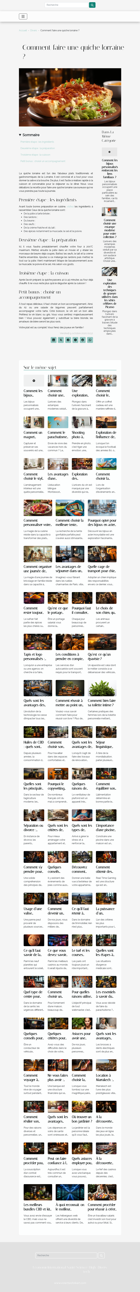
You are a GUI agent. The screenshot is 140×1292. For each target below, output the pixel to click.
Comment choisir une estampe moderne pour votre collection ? (109, 228)
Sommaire (31, 135)
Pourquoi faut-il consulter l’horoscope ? (82, 612)
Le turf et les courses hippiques (81, 955)
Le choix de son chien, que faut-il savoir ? (106, 612)
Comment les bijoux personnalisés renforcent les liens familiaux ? (110, 169)
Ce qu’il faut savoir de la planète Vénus (34, 955)
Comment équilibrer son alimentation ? (106, 788)
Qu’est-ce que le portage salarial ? (58, 612)
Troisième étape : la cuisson (35, 154)
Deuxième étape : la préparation (37, 148)
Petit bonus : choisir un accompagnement (42, 161)
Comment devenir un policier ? (55, 913)
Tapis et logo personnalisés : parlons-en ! (34, 659)
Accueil (23, 30)
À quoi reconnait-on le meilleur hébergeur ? (70, 1209)
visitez (70, 206)
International (56, 1267)
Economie (40, 1267)
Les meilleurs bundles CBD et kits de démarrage (38, 1209)
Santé (71, 1267)
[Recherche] (66, 5)
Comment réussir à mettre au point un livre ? (69, 705)
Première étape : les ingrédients (37, 141)
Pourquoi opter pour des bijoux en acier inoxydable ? (102, 525)
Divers (33, 30)
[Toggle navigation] (23, 16)
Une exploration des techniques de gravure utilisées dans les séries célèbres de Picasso (110, 293)
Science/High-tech (86, 1269)
